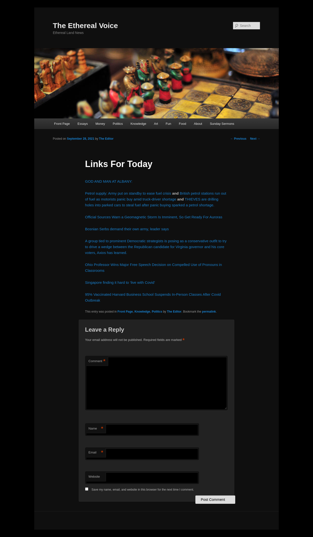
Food (182, 124)
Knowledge (138, 124)
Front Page (62, 124)
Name (96, 428)
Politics (118, 124)
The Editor (106, 138)
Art (156, 124)
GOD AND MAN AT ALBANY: (109, 181)
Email (96, 452)
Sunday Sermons (222, 124)
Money (100, 124)
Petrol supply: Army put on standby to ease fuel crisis (128, 193)
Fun (168, 124)
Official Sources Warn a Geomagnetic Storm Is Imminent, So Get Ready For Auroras (153, 217)
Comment (97, 361)
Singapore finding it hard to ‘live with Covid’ (120, 282)
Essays (83, 124)
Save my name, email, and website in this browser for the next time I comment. (142, 489)
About (198, 124)
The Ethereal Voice (85, 25)
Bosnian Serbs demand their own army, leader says (127, 229)
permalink (209, 311)
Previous (238, 138)
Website (94, 476)
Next (255, 138)
